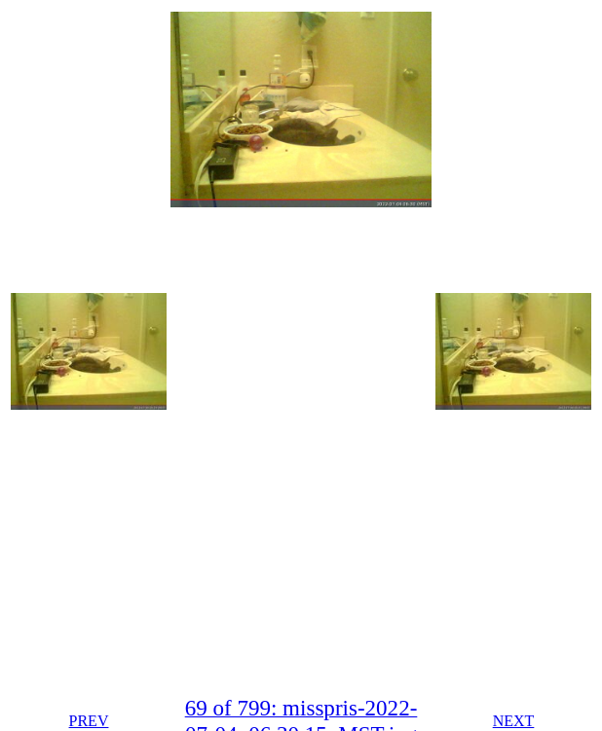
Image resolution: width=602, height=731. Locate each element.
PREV (89, 721)
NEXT (514, 721)
